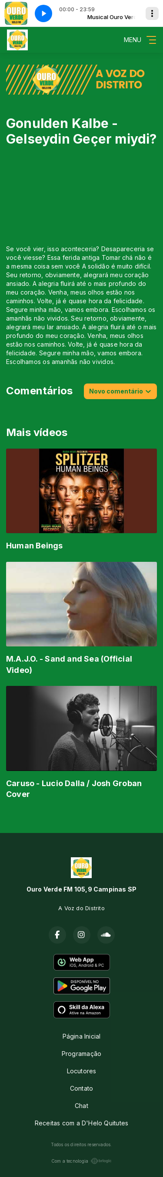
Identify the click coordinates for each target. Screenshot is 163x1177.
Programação (81, 1053)
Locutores (81, 1071)
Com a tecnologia (81, 1161)
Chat (81, 1105)
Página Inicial (82, 1036)
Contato (81, 1088)
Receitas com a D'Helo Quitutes (81, 1123)
